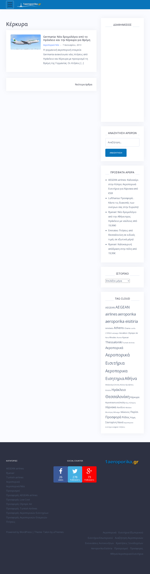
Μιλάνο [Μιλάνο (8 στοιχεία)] (129, 407)
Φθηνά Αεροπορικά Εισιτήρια (126, 553)
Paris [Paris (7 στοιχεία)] (107, 338)
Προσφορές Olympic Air (19, 504)
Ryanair (10, 473)
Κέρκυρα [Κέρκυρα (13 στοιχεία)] (134, 397)
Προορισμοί (13, 490)
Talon (46, 532)
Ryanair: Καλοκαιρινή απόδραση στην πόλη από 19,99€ (122, 249)
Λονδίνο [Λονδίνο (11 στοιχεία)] (121, 407)
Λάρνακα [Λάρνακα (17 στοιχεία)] (110, 407)
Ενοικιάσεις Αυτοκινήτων (99, 543)
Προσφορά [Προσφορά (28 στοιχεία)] (113, 417)
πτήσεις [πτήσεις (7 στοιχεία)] (122, 427)
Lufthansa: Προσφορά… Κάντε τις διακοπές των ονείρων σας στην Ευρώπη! (123, 203)
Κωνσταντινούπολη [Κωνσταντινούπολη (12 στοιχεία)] (115, 402)
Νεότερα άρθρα (83, 84)
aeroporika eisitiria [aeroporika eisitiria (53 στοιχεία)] (121, 321)
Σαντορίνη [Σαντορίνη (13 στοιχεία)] (111, 422)
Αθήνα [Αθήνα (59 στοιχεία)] (131, 378)
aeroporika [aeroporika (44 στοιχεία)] (127, 314)
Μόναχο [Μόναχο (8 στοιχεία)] (116, 412)
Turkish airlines (14, 477)
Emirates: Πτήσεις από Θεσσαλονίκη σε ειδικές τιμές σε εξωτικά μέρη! (121, 235)
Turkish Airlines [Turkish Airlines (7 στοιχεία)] (128, 343)
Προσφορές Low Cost (18, 499)
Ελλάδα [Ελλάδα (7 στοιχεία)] (108, 390)
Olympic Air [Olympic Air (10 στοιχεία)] (133, 333)
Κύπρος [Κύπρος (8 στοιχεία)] (132, 403)
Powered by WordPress (19, 532)
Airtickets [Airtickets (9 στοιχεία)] (109, 328)
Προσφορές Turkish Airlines (21, 508)
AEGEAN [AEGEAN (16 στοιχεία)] (110, 307)
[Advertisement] (122, 73)
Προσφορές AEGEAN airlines (22, 495)
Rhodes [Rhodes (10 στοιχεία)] (112, 337)
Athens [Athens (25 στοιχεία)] (119, 328)
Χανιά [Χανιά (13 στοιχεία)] (120, 422)
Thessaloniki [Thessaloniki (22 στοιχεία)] (113, 342)
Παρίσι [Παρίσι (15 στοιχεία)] (134, 412)
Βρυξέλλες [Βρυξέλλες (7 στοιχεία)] (130, 385)
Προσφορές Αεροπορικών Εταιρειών (26, 517)
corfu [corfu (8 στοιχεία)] (133, 328)
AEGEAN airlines (15, 468)
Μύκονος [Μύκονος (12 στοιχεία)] (125, 411)
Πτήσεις (10, 521)
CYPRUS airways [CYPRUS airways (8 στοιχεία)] (112, 333)
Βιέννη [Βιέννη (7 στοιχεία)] (122, 385)
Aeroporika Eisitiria (101, 548)
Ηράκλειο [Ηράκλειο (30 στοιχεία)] (119, 390)
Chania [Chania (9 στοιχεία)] (127, 328)
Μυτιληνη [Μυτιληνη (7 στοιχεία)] (109, 412)
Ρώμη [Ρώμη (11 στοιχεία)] (132, 417)
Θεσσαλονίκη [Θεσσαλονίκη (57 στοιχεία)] (117, 396)
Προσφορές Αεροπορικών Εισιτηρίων (27, 513)
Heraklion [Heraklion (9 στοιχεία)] (123, 333)
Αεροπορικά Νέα (51, 45)
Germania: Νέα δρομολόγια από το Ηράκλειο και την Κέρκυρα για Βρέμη (66, 38)
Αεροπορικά (13, 481)
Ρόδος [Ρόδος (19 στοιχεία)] (125, 417)
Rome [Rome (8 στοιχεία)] (119, 337)
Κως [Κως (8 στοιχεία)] (127, 403)
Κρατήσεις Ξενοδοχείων (129, 543)
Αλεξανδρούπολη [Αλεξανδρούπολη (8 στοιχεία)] (112, 385)
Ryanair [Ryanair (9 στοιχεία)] (125, 337)
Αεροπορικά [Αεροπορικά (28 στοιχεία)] (114, 348)
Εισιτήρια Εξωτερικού (130, 532)
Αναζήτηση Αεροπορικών (129, 538)
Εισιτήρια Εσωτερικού (100, 538)
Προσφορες (136, 548)
